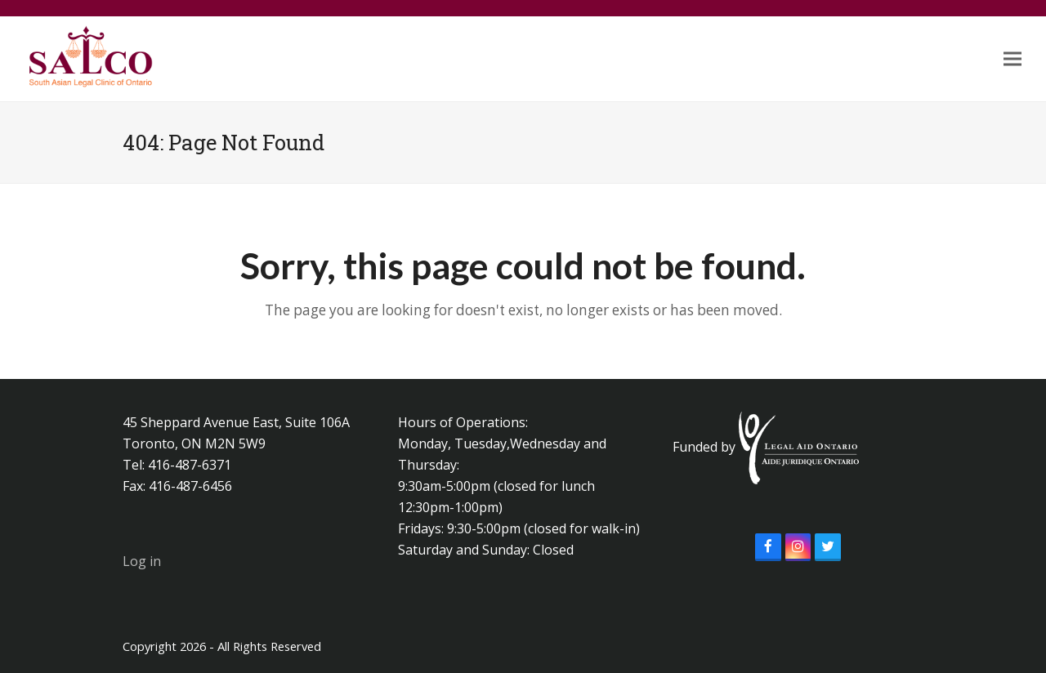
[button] (1012, 59)
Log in (142, 561)
